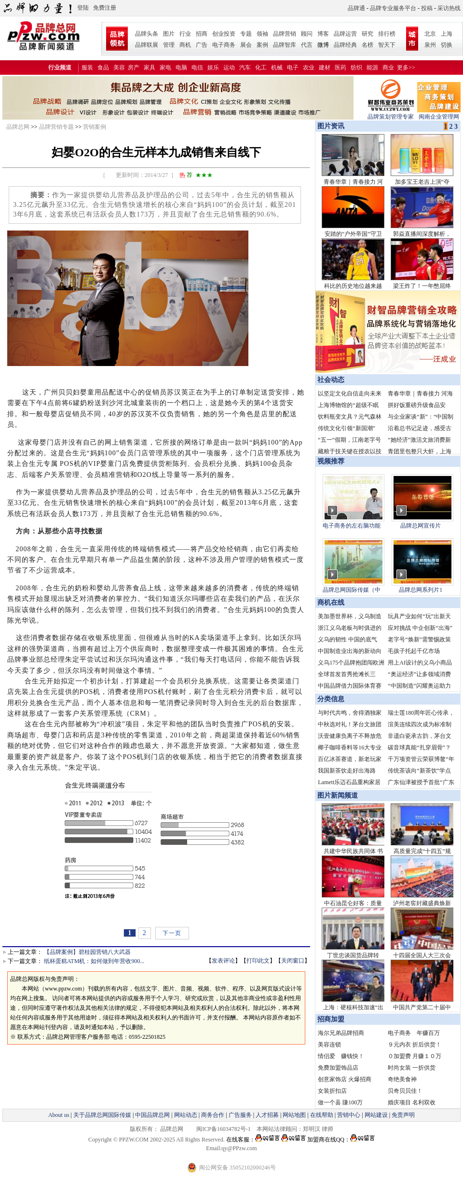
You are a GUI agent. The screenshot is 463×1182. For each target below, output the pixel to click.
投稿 (427, 8)
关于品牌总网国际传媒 (102, 1115)
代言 (307, 44)
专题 (246, 33)
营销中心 (348, 1115)
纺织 (356, 67)
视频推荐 (330, 461)
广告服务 (240, 1115)
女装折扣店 (332, 1090)
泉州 (430, 44)
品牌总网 (17, 126)
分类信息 (330, 699)
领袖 (262, 33)
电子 (293, 67)
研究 (367, 33)
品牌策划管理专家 (391, 113)
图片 (169, 33)
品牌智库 (284, 44)
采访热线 (449, 8)
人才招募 (267, 1115)
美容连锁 (329, 1044)
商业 (388, 67)
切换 (446, 44)
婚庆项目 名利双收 (412, 1102)
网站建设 (376, 1115)
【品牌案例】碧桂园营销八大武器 (87, 952)
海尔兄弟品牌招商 (341, 1033)
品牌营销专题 (56, 126)
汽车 (245, 67)
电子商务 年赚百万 (414, 1033)
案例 (262, 44)
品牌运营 (345, 33)
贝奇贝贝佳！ (405, 1090)
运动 (229, 67)
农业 (308, 67)
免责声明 (402, 1115)
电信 (197, 67)
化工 (261, 67)
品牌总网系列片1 (420, 589)
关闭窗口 (292, 960)
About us (58, 1115)
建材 (324, 67)
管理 (169, 44)
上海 (446, 33)
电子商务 (223, 44)
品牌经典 (345, 44)
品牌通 (356, 8)
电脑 (181, 67)
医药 (340, 67)
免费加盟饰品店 (338, 1067)
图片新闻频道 (337, 795)
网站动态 (185, 1115)
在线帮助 (321, 1115)
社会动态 (330, 379)
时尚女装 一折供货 (412, 1067)
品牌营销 (284, 33)
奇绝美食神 (402, 1079)
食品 (103, 67)
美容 (119, 67)
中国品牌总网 (152, 1115)
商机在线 (330, 602)
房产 (133, 67)
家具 (149, 67)
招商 (201, 33)
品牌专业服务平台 (393, 8)
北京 (430, 33)
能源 (372, 67)
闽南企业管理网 (439, 113)
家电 (165, 67)
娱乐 (213, 67)
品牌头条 (146, 33)
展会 (246, 44)
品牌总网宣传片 (420, 525)
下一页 (172, 933)
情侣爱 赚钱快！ (341, 1056)
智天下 (386, 44)
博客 (323, 33)
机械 (277, 67)
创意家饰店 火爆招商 (344, 1079)
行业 (185, 33)
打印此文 (258, 960)
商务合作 (212, 1115)
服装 (87, 67)
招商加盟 (330, 1019)
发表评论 (223, 960)
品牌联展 (146, 44)
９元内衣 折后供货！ (414, 1044)
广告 (201, 44)
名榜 (367, 44)
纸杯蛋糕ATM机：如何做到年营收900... (94, 961)
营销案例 (94, 126)
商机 (185, 44)
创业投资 (223, 33)
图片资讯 (329, 126)
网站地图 (294, 1115)
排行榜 (386, 33)
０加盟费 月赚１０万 (414, 1056)
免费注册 (104, 7)
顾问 (307, 33)
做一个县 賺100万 (340, 1102)
